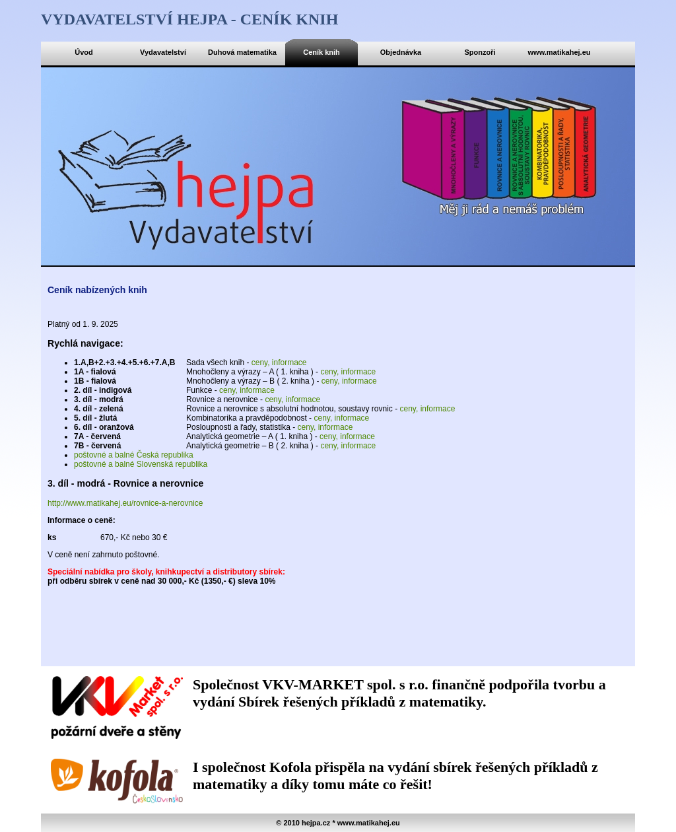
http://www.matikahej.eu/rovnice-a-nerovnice (125, 503)
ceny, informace (279, 362)
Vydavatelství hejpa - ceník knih (189, 19)
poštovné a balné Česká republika (133, 455)
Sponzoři (479, 52)
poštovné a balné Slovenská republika (140, 464)
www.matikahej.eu (559, 52)
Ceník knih (321, 52)
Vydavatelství (163, 52)
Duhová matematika (242, 52)
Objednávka (400, 52)
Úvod (84, 52)
